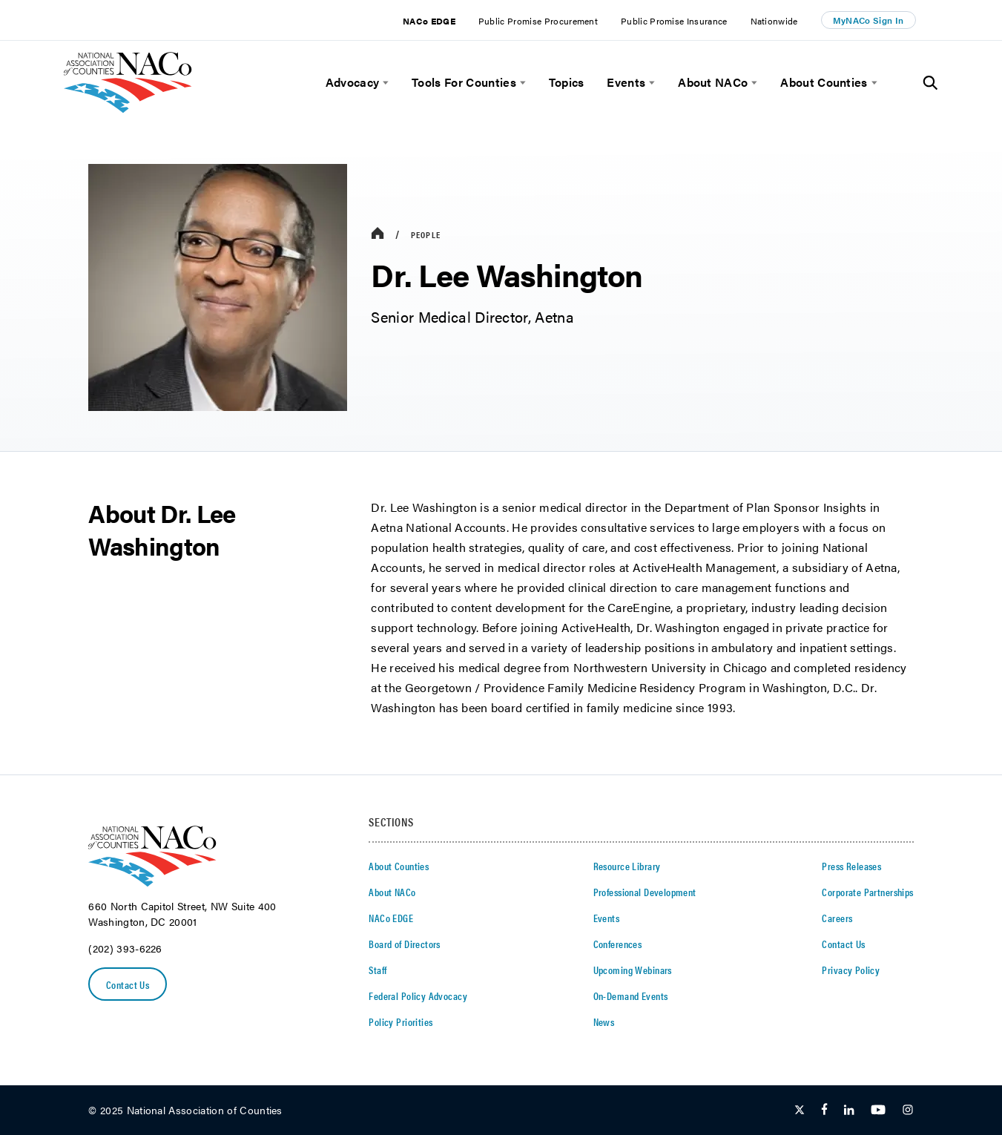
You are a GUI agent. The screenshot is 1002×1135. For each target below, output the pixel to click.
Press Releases (851, 865)
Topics (566, 82)
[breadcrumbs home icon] (377, 234)
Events (626, 82)
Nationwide (774, 20)
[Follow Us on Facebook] (824, 1110)
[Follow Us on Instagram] (908, 1110)
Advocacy (353, 82)
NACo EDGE (429, 20)
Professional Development (644, 891)
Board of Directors (405, 943)
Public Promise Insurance (674, 20)
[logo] (128, 108)
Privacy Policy (851, 969)
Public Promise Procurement (538, 20)
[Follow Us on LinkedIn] (848, 1110)
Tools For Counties (464, 82)
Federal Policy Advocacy (418, 995)
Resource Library (627, 865)
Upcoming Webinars (632, 969)
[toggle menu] (384, 83)
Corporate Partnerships (867, 891)
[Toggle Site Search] (930, 83)
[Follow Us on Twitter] (799, 1110)
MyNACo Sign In (868, 20)
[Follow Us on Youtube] (878, 1110)
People (426, 234)
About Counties (823, 82)
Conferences (617, 943)
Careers (837, 917)
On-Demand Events (630, 995)
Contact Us (127, 984)
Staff (377, 969)
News (604, 1021)
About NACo (713, 82)
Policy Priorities (400, 1021)
